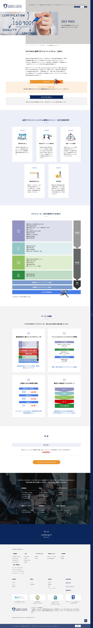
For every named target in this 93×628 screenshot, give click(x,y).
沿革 (49, 586)
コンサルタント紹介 (51, 588)
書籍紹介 (14, 586)
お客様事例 (32, 584)
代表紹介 (49, 582)
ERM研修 (60, 494)
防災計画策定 (44, 492)
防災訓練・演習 (44, 496)
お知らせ (14, 582)
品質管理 (41, 506)
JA (82, 7)
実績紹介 (32, 579)
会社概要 (49, 584)
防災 (40, 488)
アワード (31, 582)
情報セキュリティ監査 (28, 510)
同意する (77, 625)
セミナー (14, 584)
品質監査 (43, 512)
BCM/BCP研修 (26, 498)
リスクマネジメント (62, 488)
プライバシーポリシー (48, 626)
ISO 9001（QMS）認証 (63, 512)
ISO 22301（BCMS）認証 (64, 510)
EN (85, 6)
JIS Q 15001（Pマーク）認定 (64, 516)
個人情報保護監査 (27, 512)
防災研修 (43, 498)
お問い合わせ (46, 534)
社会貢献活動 (68, 579)
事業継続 (24, 488)
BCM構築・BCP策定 (27, 492)
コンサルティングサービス (33, 45)
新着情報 (14, 579)
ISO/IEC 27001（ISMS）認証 (64, 514)
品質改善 (43, 510)
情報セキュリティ (26, 506)
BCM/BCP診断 (26, 494)
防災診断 (43, 494)
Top (26, 45)
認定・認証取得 (42, 45)
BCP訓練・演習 (26, 496)
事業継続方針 (68, 590)
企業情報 (49, 579)
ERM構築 (60, 492)
